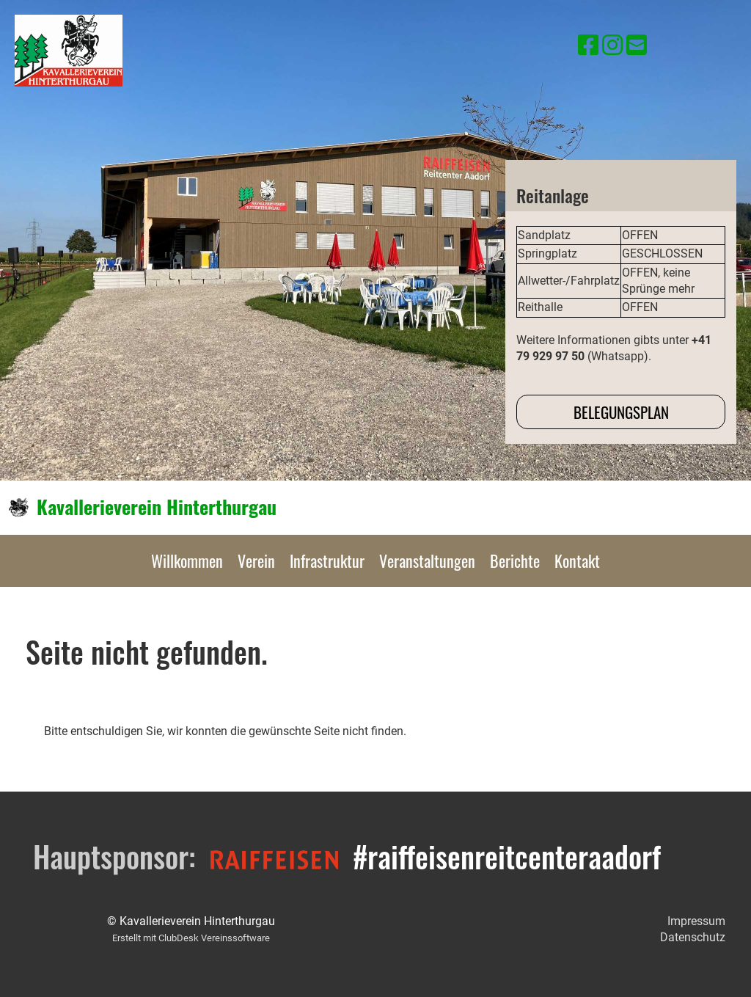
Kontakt (577, 560)
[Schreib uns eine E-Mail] (636, 45)
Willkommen (187, 560)
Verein (256, 560)
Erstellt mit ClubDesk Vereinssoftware (191, 937)
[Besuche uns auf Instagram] (612, 45)
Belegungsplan (621, 412)
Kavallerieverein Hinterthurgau (156, 507)
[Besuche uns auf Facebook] (588, 45)
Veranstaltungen (427, 560)
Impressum (696, 921)
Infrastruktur (327, 560)
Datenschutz (692, 937)
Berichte (515, 560)
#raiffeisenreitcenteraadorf (507, 856)
